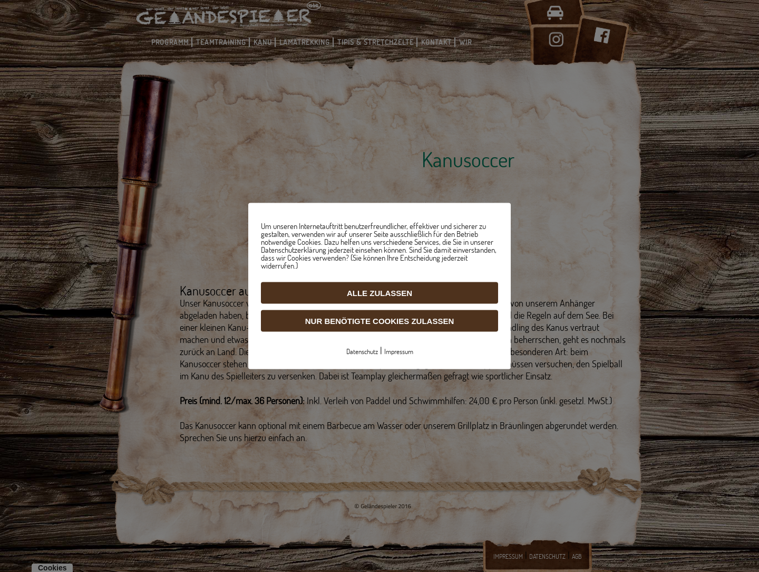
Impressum (398, 351)
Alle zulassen (379, 293)
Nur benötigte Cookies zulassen (379, 321)
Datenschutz (362, 351)
